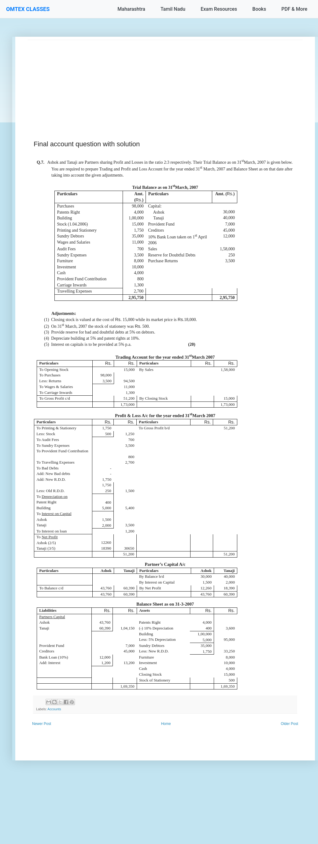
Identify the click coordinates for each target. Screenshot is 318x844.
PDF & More (294, 9)
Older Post (289, 724)
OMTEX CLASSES (28, 9)
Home (166, 724)
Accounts (54, 709)
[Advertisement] (165, 83)
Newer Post (41, 724)
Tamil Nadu (173, 9)
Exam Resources (219, 9)
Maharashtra (131, 9)
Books (259, 9)
